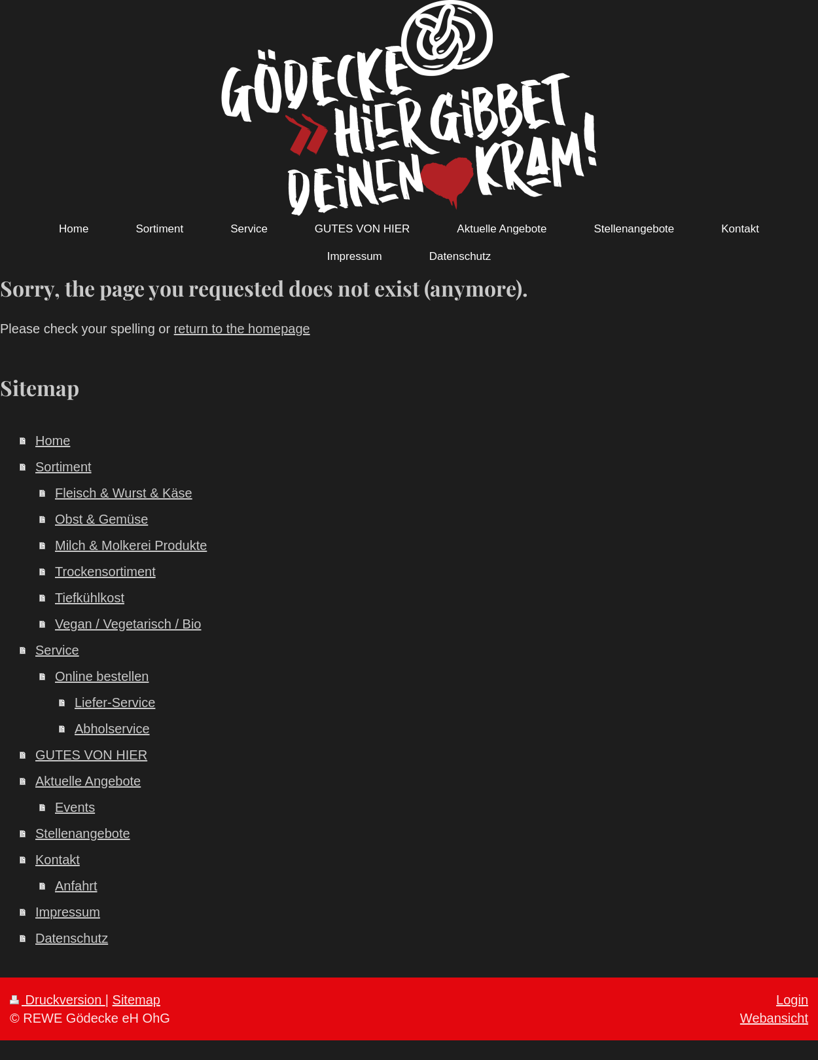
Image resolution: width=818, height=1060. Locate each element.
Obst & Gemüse (101, 519)
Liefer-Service (115, 702)
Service (57, 650)
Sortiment (63, 467)
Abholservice (112, 729)
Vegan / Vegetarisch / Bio (128, 624)
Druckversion (57, 1000)
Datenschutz (71, 938)
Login (792, 1000)
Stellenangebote (82, 833)
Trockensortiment (105, 571)
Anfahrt (76, 886)
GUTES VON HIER (91, 755)
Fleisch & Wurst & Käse (123, 493)
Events (75, 807)
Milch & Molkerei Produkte (131, 545)
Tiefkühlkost (89, 598)
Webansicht (774, 1018)
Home (52, 440)
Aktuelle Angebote (88, 781)
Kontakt (57, 859)
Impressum (67, 912)
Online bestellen (102, 676)
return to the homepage (242, 328)
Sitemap (136, 1000)
